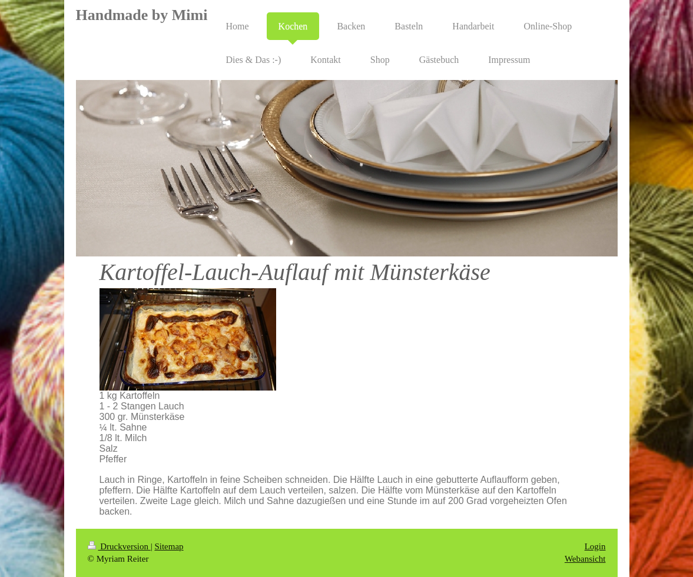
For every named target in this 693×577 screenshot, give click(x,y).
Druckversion (119, 546)
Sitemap (168, 546)
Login (595, 546)
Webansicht (585, 558)
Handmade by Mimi (142, 15)
